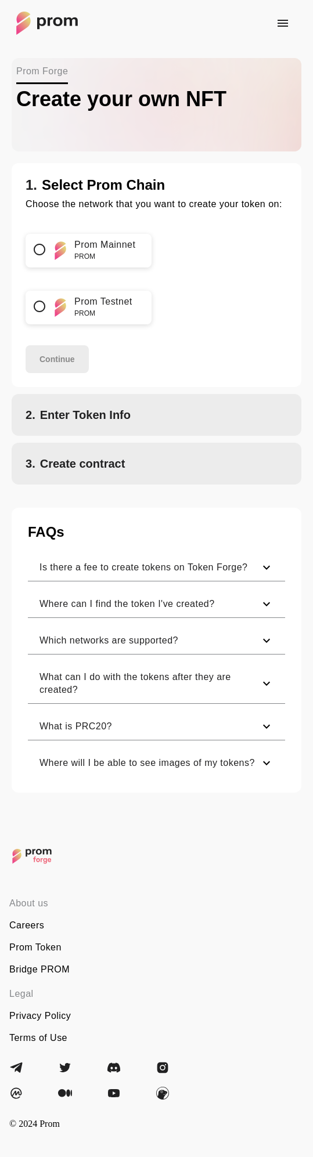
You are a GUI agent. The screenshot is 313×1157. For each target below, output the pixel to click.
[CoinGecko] (163, 1093)
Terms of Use (38, 1038)
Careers (26, 925)
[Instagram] (163, 1068)
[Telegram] (16, 1068)
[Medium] (65, 1093)
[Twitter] (65, 1068)
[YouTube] (114, 1093)
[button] (156, 567)
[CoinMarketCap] (16, 1093)
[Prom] (32, 856)
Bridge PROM (39, 969)
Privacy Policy (40, 1016)
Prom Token (35, 947)
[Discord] (114, 1068)
